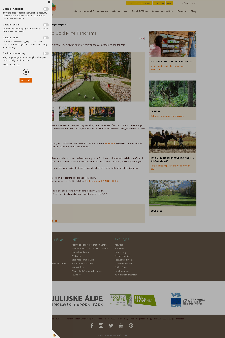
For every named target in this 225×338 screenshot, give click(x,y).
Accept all (25, 80)
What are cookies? (11, 64)
